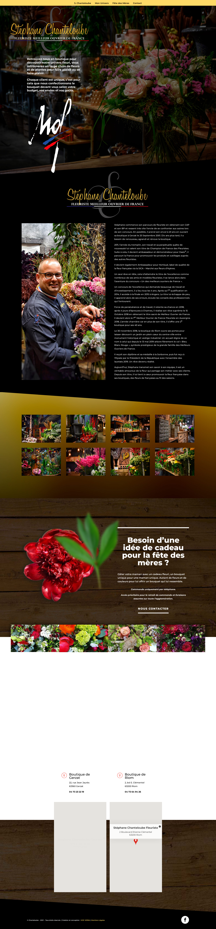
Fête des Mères (120, 3)
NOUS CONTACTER (153, 608)
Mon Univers (102, 3)
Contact (137, 3)
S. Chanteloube (82, 3)
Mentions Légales (98, 920)
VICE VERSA (85, 920)
